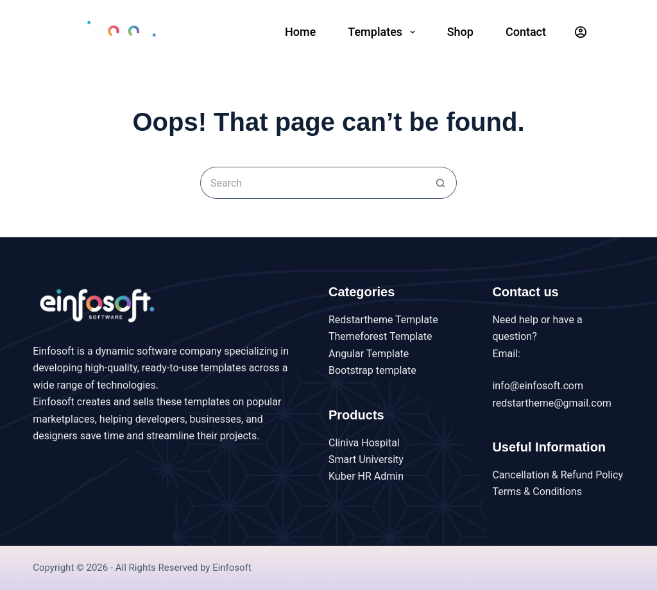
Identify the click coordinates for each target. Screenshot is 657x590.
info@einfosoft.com (537, 386)
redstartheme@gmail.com (551, 403)
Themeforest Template (380, 336)
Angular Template (368, 354)
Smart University (366, 459)
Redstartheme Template (383, 320)
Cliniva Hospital (364, 443)
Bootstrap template (372, 370)
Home (300, 31)
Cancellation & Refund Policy (557, 475)
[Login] (580, 32)
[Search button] (441, 183)
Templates (384, 32)
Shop (460, 31)
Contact (526, 31)
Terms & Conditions (537, 491)
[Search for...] (312, 183)
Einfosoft (232, 567)
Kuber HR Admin (366, 476)
